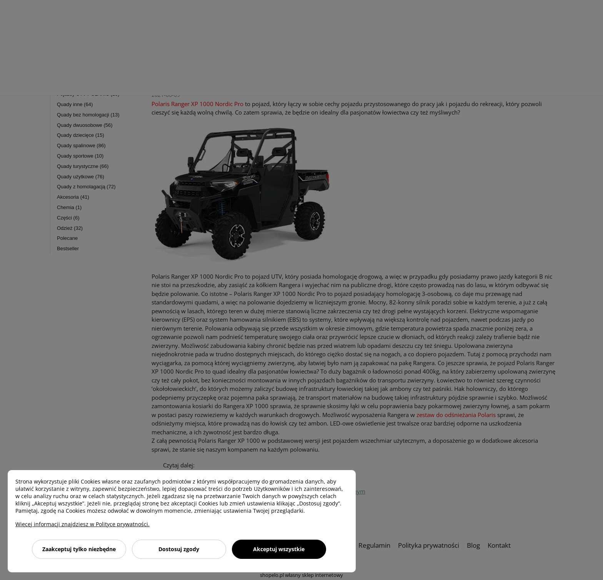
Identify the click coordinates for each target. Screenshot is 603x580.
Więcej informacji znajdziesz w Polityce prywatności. (82, 524)
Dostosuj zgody (178, 549)
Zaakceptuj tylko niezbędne (79, 549)
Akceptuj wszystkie (279, 549)
